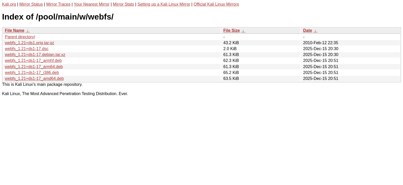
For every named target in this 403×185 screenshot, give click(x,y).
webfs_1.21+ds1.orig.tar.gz (29, 43)
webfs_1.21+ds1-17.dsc (26, 49)
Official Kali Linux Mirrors (216, 4)
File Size (231, 30)
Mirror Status (31, 4)
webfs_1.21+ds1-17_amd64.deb (34, 78)
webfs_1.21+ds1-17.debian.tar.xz (35, 54)
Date (307, 30)
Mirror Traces (58, 4)
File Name (14, 30)
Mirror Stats (123, 4)
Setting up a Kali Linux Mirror (164, 4)
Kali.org (9, 4)
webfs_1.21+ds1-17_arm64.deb (34, 66)
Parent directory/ (20, 37)
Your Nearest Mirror (91, 4)
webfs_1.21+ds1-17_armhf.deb (33, 60)
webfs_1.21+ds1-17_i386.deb (32, 72)
